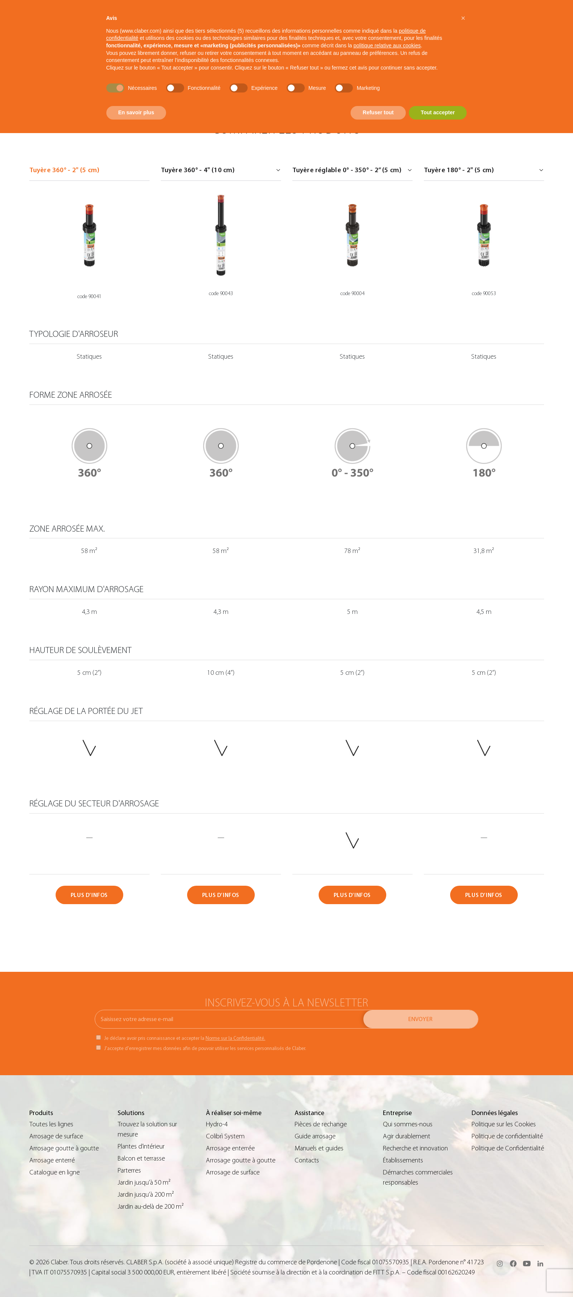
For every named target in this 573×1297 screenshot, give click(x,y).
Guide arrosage (315, 1136)
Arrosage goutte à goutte (64, 1148)
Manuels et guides (319, 1148)
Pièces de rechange (321, 1124)
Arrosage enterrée (230, 1148)
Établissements (403, 1160)
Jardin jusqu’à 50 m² (144, 1182)
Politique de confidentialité (507, 1136)
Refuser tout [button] (378, 112)
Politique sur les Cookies (504, 1124)
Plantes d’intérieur (141, 1146)
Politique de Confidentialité (508, 1148)
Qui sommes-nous (407, 1124)
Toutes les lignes (51, 1124)
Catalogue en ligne (54, 1172)
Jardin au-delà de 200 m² (151, 1207)
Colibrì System (225, 1136)
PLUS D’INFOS (89, 895)
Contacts (307, 1160)
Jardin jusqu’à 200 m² (146, 1195)
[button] (463, 18)
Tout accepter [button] (438, 112)
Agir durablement (406, 1136)
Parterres (129, 1170)
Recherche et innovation (415, 1148)
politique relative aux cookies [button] (387, 45)
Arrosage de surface (56, 1136)
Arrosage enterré (52, 1160)
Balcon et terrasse (141, 1158)
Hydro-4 (217, 1124)
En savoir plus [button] (136, 112)
